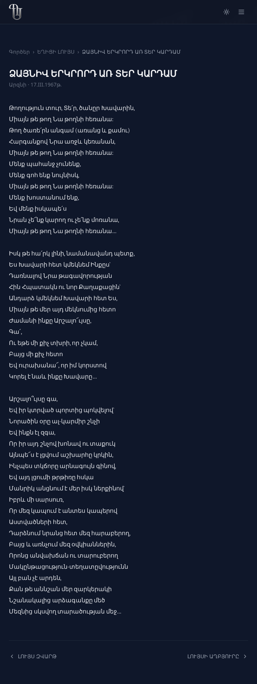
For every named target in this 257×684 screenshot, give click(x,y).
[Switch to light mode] (226, 12)
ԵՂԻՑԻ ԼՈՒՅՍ (55, 51)
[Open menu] (241, 12)
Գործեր (19, 51)
